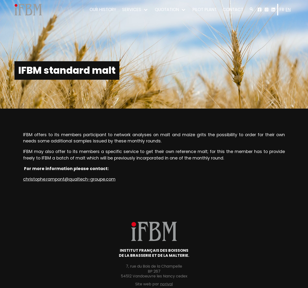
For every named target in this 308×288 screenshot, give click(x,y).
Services (131, 9)
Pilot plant (204, 9)
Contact (233, 9)
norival (166, 284)
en (288, 9)
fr (282, 9)
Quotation (167, 9)
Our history (103, 9)
